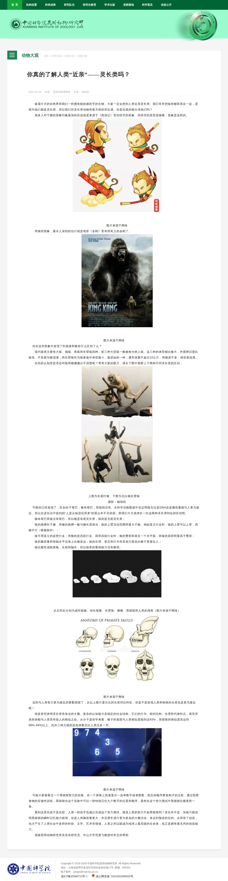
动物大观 (82, 56)
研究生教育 (89, 4)
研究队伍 (69, 4)
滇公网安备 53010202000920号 (112, 876)
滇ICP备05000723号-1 (74, 876)
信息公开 (166, 4)
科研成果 (50, 4)
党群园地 (128, 4)
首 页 (14, 4)
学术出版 (109, 4)
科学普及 (147, 4)
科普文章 (70, 56)
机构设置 (31, 4)
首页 (46, 56)
